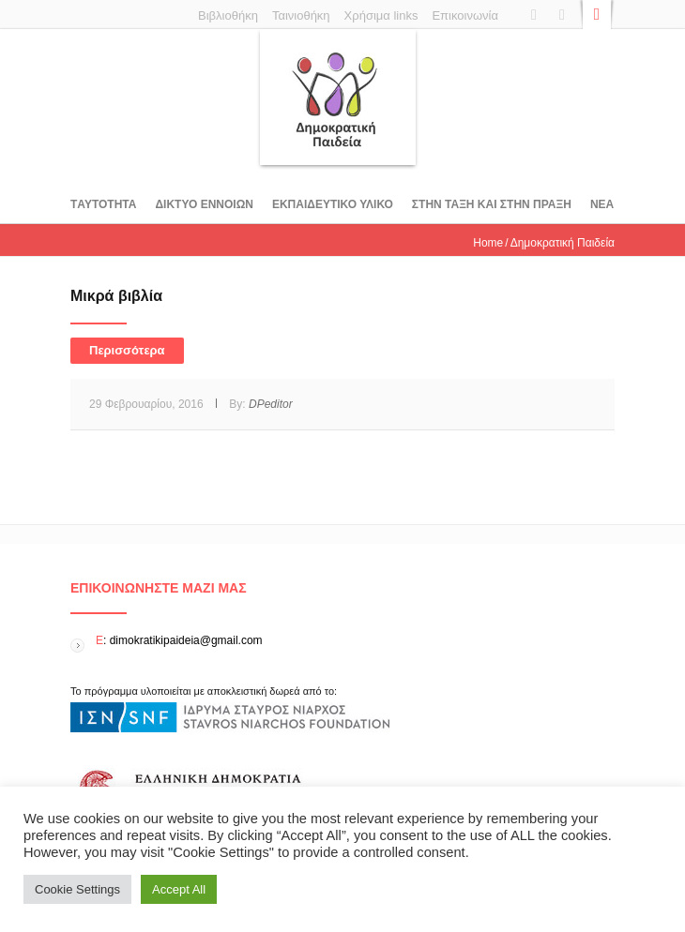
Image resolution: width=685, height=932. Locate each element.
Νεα (602, 204)
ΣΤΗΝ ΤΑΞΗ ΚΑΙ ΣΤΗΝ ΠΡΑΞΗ (491, 204)
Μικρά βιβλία (116, 296)
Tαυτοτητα (103, 204)
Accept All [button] (179, 889)
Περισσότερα (127, 350)
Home (488, 242)
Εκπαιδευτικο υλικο (332, 204)
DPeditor (271, 404)
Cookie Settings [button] (77, 889)
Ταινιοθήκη (301, 15)
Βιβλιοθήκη (228, 15)
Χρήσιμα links (381, 15)
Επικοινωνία (465, 15)
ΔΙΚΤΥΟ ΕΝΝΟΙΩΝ (203, 204)
